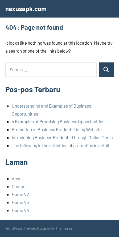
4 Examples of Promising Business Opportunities (58, 121)
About (17, 178)
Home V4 (20, 210)
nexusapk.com (26, 8)
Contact (19, 186)
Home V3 (20, 202)
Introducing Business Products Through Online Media (62, 137)
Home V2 (20, 194)
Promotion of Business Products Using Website (57, 129)
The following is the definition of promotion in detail (60, 145)
